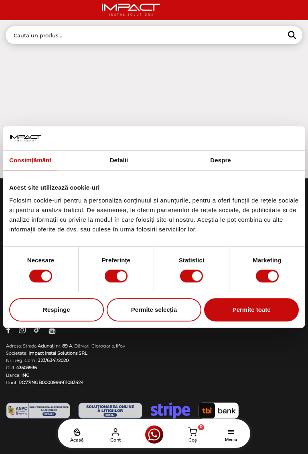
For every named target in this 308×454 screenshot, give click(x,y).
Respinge (56, 309)
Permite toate (252, 309)
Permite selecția (154, 309)
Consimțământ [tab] (30, 160)
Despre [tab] (220, 160)
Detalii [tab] (119, 160)
